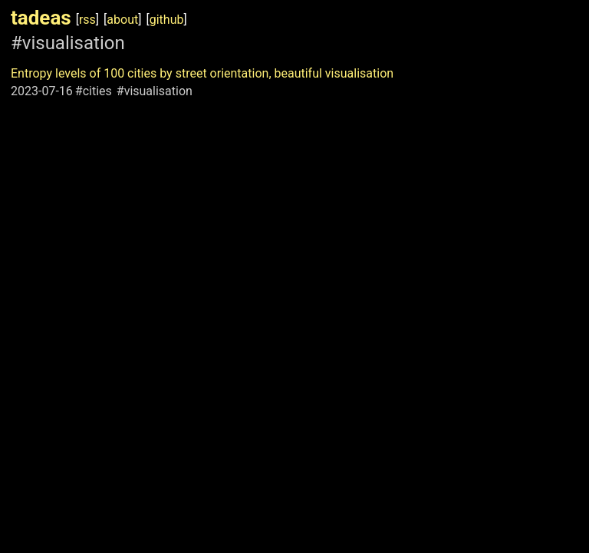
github (167, 19)
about (122, 19)
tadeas (41, 17)
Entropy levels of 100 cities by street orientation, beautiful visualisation (202, 73)
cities (97, 91)
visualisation (158, 91)
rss (87, 19)
